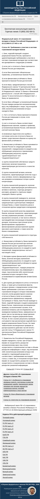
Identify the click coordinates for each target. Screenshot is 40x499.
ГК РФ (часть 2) (8, 426)
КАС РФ (5, 457)
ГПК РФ (5, 437)
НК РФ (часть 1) (8, 446)
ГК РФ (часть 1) (8, 423)
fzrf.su (20, 497)
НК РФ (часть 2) (8, 449)
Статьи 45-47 (28, 369)
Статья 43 (10, 369)
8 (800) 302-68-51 (27, 32)
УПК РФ (5, 463)
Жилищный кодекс (9, 443)
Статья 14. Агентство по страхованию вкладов (20, 400)
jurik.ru (35, 33)
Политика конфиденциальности (20, 495)
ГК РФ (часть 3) (8, 429)
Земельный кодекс (9, 474)
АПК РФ (5, 452)
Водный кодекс (8, 472)
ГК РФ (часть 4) (8, 432)
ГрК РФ (5, 454)
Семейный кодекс (9, 440)
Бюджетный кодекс (9, 466)
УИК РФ (5, 460)
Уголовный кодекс (9, 420)
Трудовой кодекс (8, 417)
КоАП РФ (6, 435)
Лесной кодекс (8, 477)
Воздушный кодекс (9, 469)
